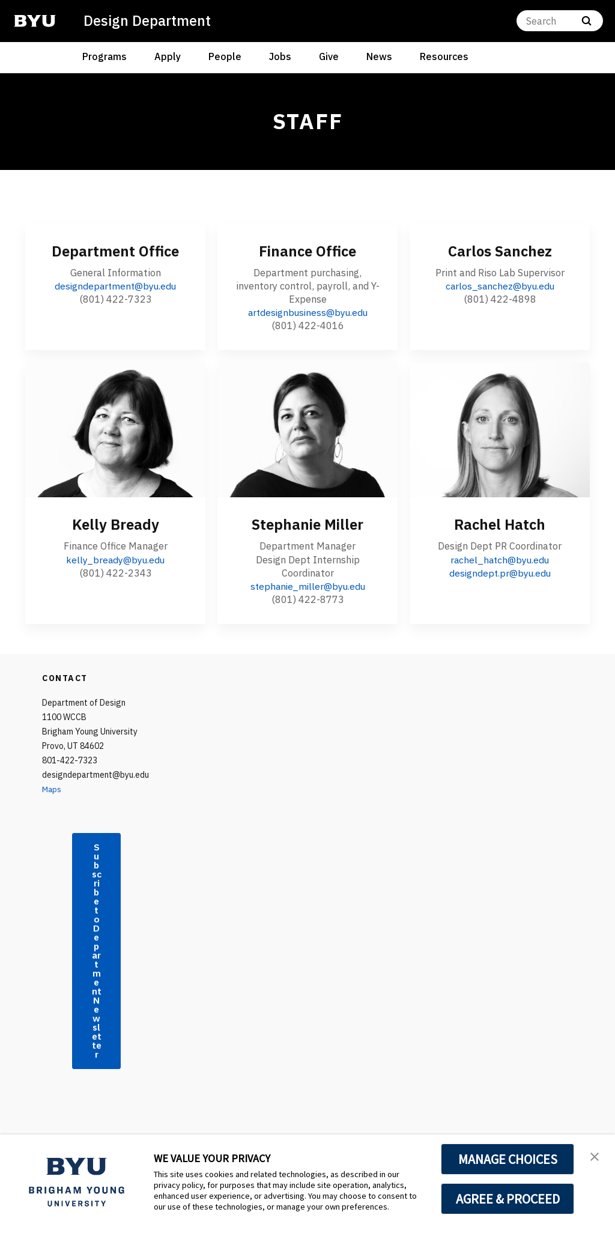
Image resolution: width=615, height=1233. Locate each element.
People (224, 56)
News (379, 56)
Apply (167, 56)
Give (329, 56)
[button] (595, 1156)
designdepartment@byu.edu (115, 286)
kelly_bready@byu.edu (115, 559)
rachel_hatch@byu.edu (500, 559)
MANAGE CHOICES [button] (507, 1159)
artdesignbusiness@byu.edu (308, 312)
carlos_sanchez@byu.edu (500, 286)
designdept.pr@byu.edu (500, 572)
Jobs (280, 56)
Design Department (147, 20)
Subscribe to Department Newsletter (96, 964)
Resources (444, 56)
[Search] (560, 20)
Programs (104, 56)
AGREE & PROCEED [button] (508, 1198)
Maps (52, 788)
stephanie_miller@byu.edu (307, 586)
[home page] (35, 21)
